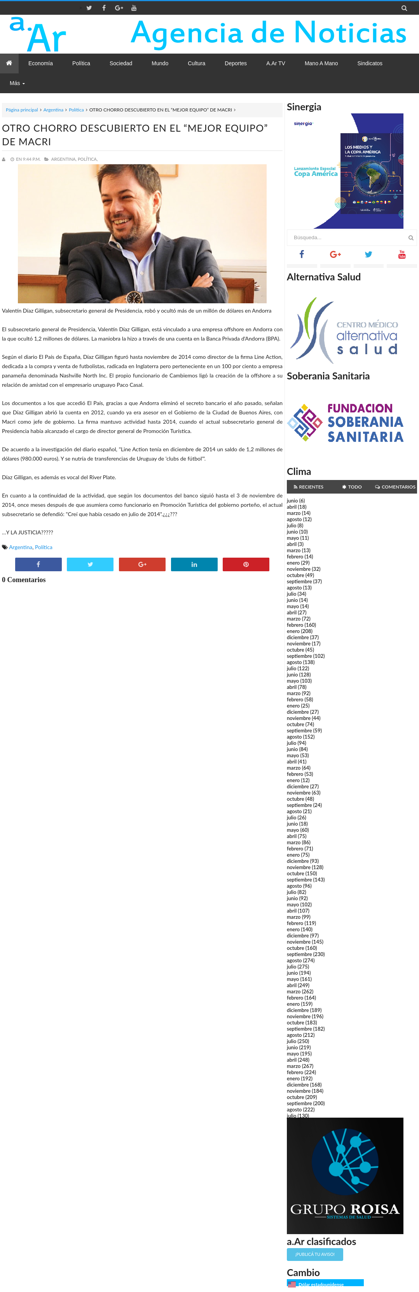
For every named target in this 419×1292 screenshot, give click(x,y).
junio (292, 500)
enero (293, 563)
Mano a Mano (321, 63)
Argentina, (64, 159)
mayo (293, 538)
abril (292, 507)
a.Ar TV (275, 63)
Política (76, 110)
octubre (295, 575)
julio (291, 525)
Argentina (53, 110)
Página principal (22, 110)
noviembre (299, 569)
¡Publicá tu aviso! (315, 1254)
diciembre (298, 637)
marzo (293, 513)
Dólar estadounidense (321, 1284)
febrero (295, 556)
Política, (88, 159)
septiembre (299, 581)
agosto (294, 519)
